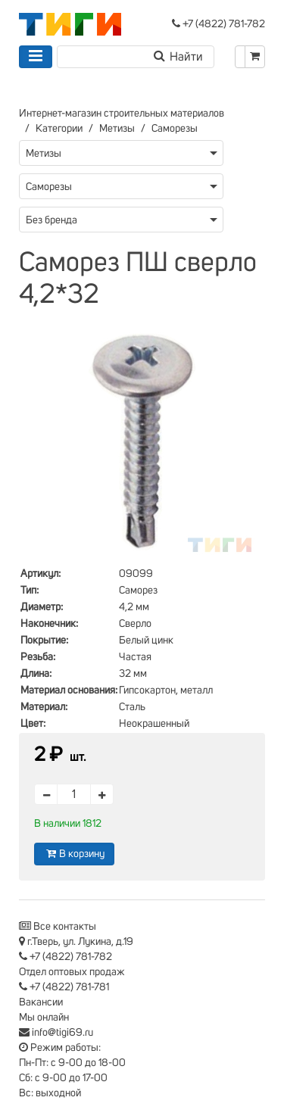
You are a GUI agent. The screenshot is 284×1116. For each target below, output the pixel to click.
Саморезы (174, 128)
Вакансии (41, 1002)
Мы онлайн (44, 1017)
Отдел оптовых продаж (72, 972)
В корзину (74, 853)
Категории (59, 128)
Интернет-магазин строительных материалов (121, 113)
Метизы (117, 128)
